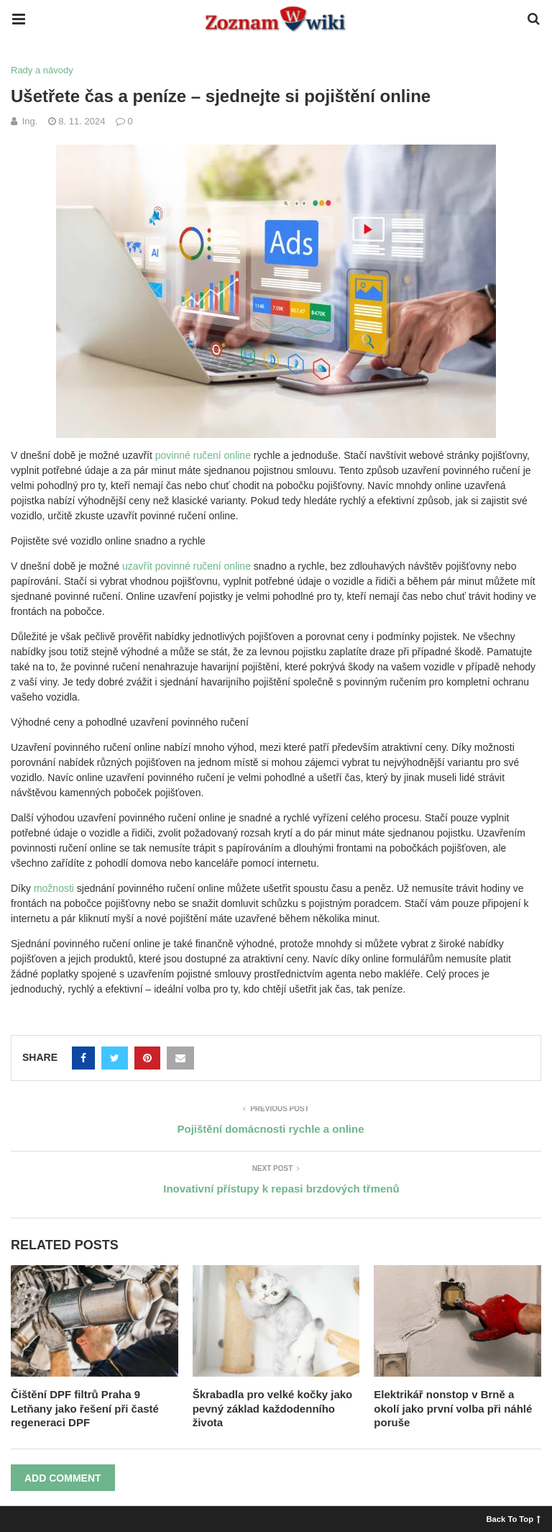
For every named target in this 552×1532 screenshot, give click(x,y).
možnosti (54, 888)
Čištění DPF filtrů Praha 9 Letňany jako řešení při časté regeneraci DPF (85, 1408)
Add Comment (62, 1478)
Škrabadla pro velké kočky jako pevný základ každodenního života (273, 1408)
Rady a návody (42, 70)
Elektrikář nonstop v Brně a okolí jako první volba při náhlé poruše (453, 1408)
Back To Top (513, 1518)
